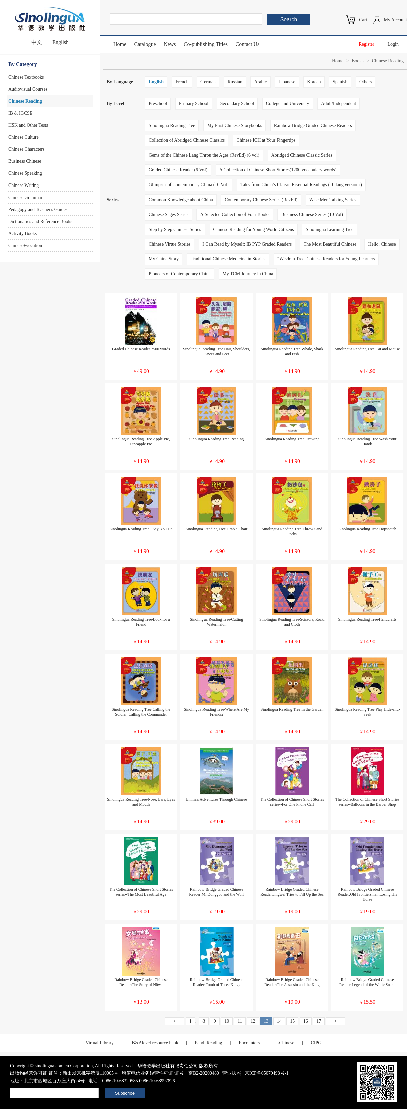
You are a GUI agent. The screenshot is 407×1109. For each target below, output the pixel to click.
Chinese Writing (23, 185)
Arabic (260, 81)
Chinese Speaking (25, 173)
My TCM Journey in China (247, 273)
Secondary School (237, 103)
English (60, 42)
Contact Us (248, 44)
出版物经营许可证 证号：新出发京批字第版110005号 (64, 1073)
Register (366, 44)
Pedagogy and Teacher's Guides (37, 209)
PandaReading (208, 1042)
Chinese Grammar (25, 197)
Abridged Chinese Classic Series (301, 155)
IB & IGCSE (20, 113)
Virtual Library (100, 1042)
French (182, 81)
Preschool (158, 103)
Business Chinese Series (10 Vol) (312, 214)
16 (305, 1021)
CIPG (316, 1042)
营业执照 (231, 1073)
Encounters (249, 1042)
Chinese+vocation (25, 245)
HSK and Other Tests (28, 125)
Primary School (194, 103)
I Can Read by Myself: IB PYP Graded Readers (247, 244)
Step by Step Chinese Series (175, 229)
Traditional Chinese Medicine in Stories (228, 258)
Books (358, 60)
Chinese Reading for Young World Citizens (253, 229)
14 (279, 1021)
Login (393, 44)
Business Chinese (24, 161)
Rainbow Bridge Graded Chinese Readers (313, 125)
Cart (363, 19)
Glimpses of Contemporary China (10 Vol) (189, 184)
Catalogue (145, 44)
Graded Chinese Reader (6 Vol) (178, 169)
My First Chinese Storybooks (234, 125)
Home (119, 44)
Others (365, 81)
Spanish (340, 81)
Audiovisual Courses (27, 89)
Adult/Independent (338, 103)
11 (240, 1021)
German (208, 81)
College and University (287, 103)
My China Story (164, 258)
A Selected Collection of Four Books (234, 214)
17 (318, 1021)
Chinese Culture (23, 137)
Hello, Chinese (382, 244)
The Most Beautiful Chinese (330, 244)
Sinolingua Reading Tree (172, 125)
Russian (235, 81)
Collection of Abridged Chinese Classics (187, 140)
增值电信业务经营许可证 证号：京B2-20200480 (170, 1073)
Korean (314, 81)
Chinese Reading (25, 101)
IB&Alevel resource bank (154, 1042)
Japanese (287, 81)
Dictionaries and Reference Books (40, 221)
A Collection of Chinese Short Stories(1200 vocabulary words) (278, 169)
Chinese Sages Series (168, 214)
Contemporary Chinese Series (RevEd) (261, 199)
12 (253, 1021)
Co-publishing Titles (206, 44)
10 (226, 1021)
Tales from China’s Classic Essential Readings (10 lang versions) (301, 184)
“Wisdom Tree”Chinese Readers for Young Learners (326, 258)
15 (292, 1021)
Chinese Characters (26, 149)
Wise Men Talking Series (332, 199)
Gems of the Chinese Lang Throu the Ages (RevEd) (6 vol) (204, 155)
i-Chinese (285, 1042)
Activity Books (22, 233)
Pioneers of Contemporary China (180, 273)
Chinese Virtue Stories (170, 244)
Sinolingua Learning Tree (329, 229)
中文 (36, 42)
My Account (395, 19)
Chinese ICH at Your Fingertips (266, 140)
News (170, 44)
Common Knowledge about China (181, 199)
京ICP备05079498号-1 (266, 1073)
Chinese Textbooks (26, 77)
